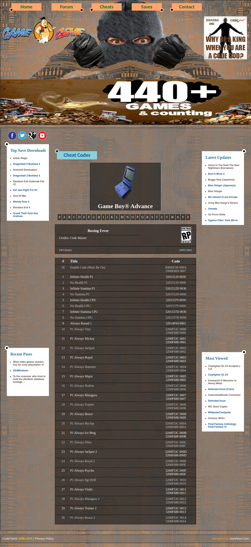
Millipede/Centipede (219, 412)
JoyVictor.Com (239, 538)
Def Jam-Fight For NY (25, 190)
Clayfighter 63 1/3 (218, 374)
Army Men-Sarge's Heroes (223, 203)
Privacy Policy (44, 538)
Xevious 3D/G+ (216, 418)
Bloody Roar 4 (21, 201)
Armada (212, 208)
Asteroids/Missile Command (224, 395)
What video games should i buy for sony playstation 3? (28, 363)
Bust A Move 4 (216, 173)
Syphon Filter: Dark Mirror (223, 220)
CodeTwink (9, 538)
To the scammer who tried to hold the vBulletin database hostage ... (29, 379)
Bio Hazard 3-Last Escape (223, 197)
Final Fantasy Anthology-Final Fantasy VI (222, 425)
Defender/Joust (217, 400)
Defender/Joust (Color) (221, 389)
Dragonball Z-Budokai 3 (26, 164)
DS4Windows (20, 370)
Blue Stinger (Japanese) (222, 185)
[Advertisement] (28, 285)
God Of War (19, 195)
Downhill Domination (25, 169)
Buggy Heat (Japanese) (221, 179)
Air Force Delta (216, 214)
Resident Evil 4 (21, 207)
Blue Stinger (215, 191)
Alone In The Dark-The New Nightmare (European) (223, 166)
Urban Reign (20, 158)
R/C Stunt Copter (218, 406)
